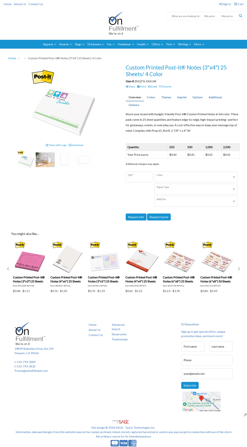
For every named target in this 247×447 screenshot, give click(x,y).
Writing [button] (183, 44)
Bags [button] (78, 44)
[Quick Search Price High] (228, 16)
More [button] (197, 44)
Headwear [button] (124, 44)
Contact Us (36, 4)
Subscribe (190, 385)
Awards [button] (64, 44)
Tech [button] (169, 44)
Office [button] (156, 44)
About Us (20, 4)
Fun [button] (109, 44)
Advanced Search (118, 327)
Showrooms (119, 334)
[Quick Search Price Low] (211, 16)
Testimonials (120, 339)
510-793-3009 (26, 362)
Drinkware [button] (94, 44)
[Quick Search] (185, 16)
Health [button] (141, 44)
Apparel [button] (48, 44)
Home (7, 4)
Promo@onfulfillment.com (31, 370)
